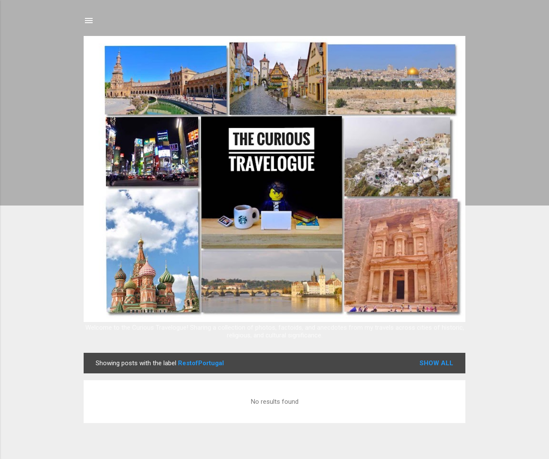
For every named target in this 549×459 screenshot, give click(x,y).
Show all (436, 363)
